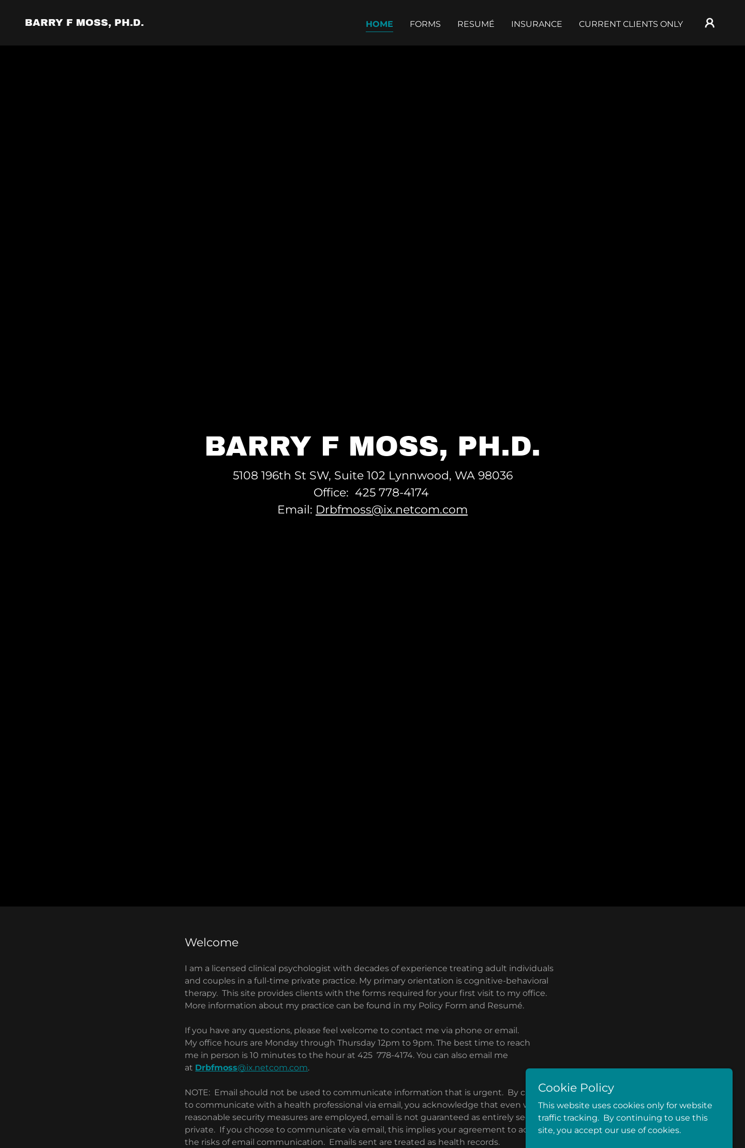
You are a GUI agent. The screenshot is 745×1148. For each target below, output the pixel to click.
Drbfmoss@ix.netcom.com (392, 510)
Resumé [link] (476, 24)
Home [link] (379, 24)
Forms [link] (425, 24)
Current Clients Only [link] (631, 24)
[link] (84, 23)
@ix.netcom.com (251, 1068)
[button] (709, 22)
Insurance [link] (536, 24)
